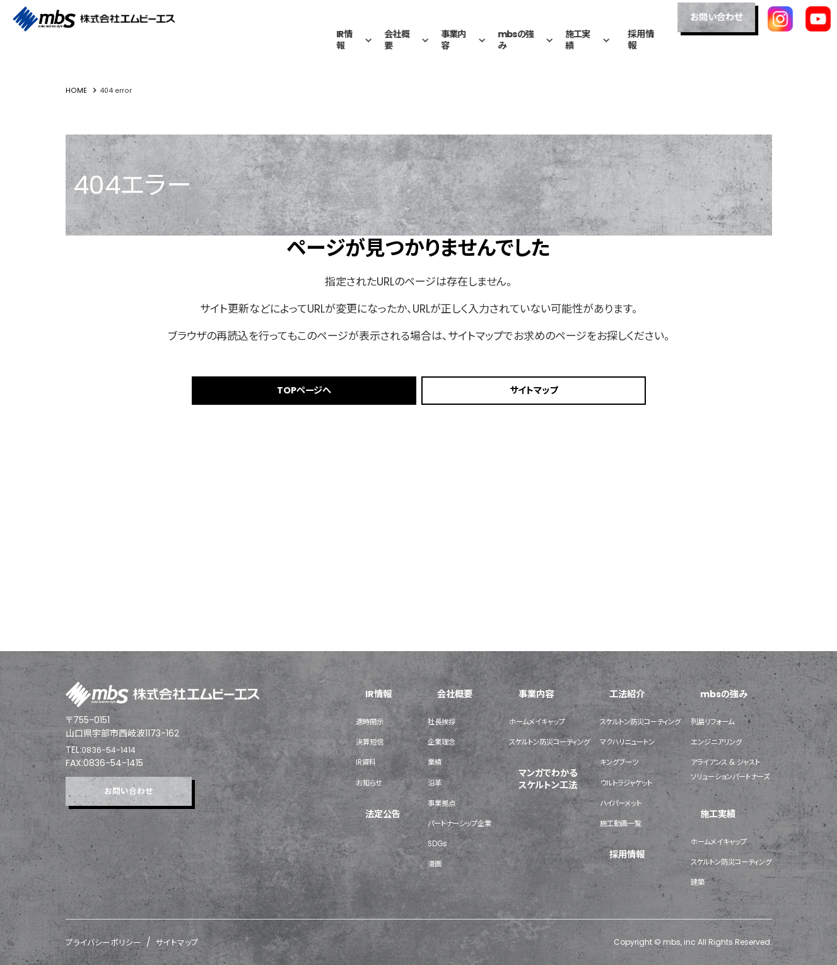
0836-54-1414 (112, 582)
